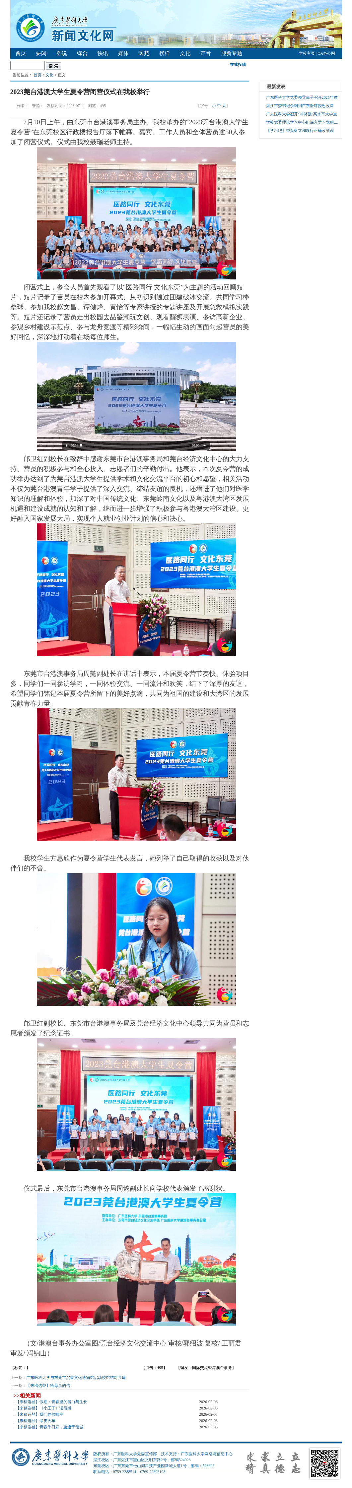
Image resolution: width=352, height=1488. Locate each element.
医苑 (144, 53)
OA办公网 (326, 53)
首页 (20, 53)
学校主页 (307, 53)
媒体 (123, 53)
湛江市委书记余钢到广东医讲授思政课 (300, 105)
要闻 (41, 53)
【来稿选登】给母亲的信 (48, 1385)
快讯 (103, 53)
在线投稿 (238, 64)
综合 (82, 53)
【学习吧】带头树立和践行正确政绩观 (300, 130)
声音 (205, 53)
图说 (61, 53)
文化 (185, 53)
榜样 (164, 53)
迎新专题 (231, 53)
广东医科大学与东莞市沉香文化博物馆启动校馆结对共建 (76, 1377)
